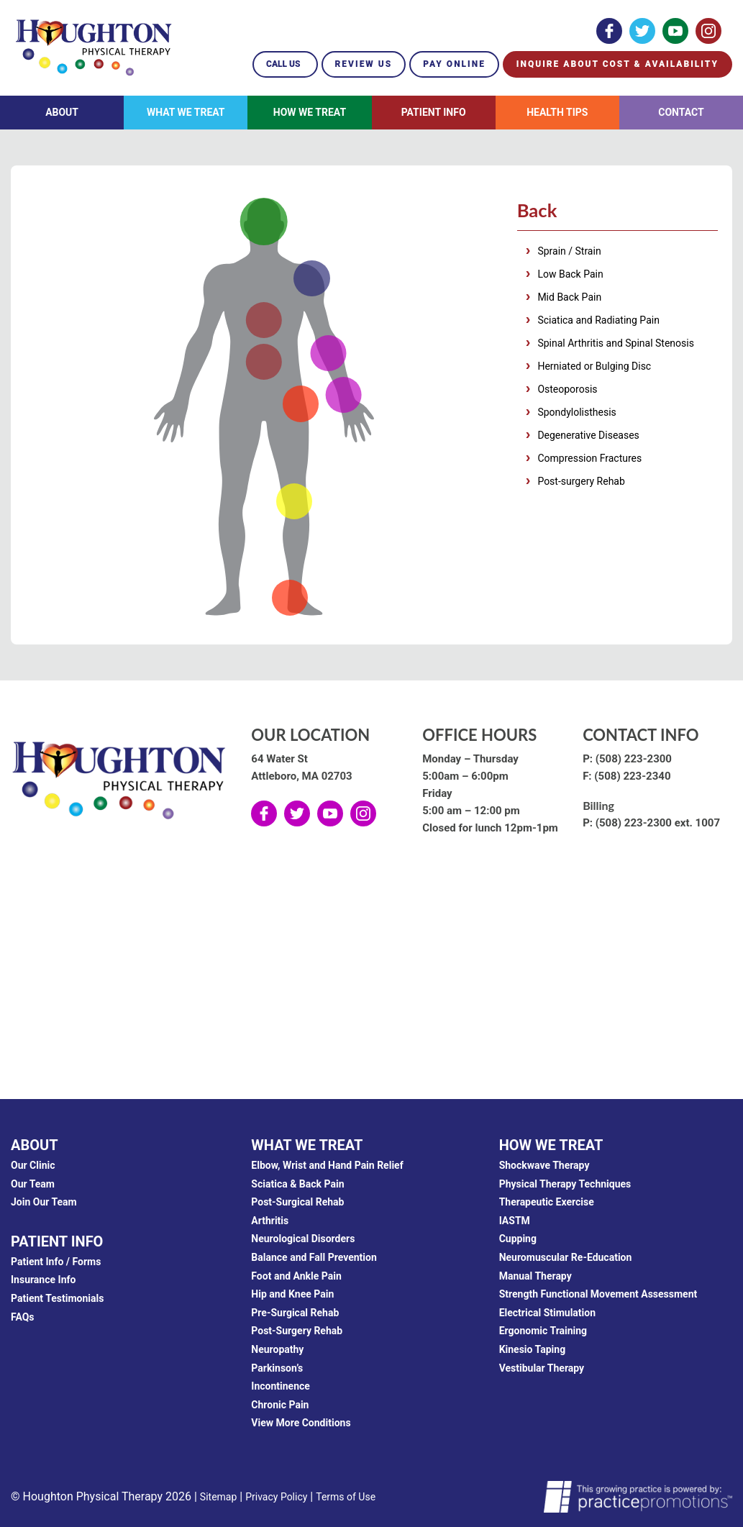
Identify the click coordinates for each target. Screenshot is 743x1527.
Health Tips (557, 112)
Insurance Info (43, 1279)
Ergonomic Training (543, 1330)
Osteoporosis (567, 391)
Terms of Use (345, 1497)
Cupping (518, 1238)
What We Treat (186, 112)
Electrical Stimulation (547, 1312)
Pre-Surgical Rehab (295, 1312)
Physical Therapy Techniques (565, 1184)
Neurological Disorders (303, 1238)
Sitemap (218, 1497)
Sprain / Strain (569, 253)
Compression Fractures (589, 460)
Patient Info (433, 112)
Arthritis (269, 1220)
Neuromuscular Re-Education (565, 1257)
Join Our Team (44, 1202)
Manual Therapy (535, 1276)
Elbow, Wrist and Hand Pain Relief (327, 1165)
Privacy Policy (276, 1497)
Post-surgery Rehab (580, 483)
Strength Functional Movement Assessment (598, 1294)
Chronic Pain (280, 1404)
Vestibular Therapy (542, 1368)
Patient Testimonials (57, 1298)
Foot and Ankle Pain (296, 1276)
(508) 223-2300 (634, 758)
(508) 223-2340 (632, 776)
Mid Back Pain (569, 299)
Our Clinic (33, 1165)
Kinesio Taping (532, 1349)
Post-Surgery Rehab (296, 1330)
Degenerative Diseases (588, 437)
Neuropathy (277, 1349)
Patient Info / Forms (56, 1261)
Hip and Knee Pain (292, 1294)
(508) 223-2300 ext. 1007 (658, 822)
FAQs (23, 1317)
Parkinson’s (277, 1368)
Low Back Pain (570, 276)
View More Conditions (300, 1422)
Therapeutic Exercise (546, 1202)
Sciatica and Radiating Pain (598, 322)
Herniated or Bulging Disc (594, 368)
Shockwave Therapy (544, 1165)
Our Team (33, 1184)
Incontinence (280, 1386)
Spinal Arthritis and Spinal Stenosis (615, 345)
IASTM (514, 1220)
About (61, 112)
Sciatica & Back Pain (297, 1184)
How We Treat (309, 112)
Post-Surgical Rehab (297, 1202)
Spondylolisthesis (576, 414)
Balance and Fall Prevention (313, 1257)
